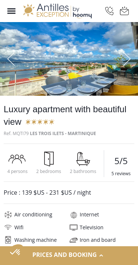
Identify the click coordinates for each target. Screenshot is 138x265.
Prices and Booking (69, 255)
